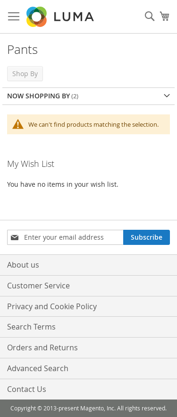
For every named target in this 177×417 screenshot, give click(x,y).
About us (23, 265)
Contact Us (26, 389)
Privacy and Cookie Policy (52, 306)
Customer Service (38, 285)
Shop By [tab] (25, 73)
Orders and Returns (42, 347)
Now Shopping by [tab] (38, 95)
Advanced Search (37, 368)
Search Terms (31, 326)
